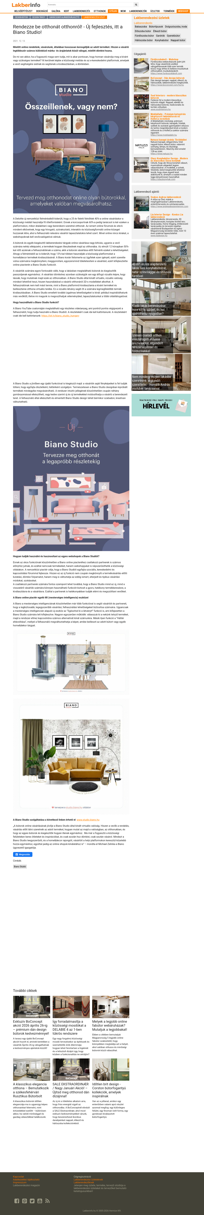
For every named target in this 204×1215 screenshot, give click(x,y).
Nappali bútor (178, 40)
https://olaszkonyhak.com (163, 179)
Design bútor (21, 17)
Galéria (56, 11)
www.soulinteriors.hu (161, 109)
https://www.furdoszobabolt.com (166, 73)
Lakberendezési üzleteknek (88, 1179)
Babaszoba (141, 26)
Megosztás (23, 854)
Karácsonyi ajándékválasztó (64, 17)
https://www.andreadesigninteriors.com (169, 206)
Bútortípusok (156, 26)
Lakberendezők (138, 11)
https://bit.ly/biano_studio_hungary (60, 315)
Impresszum (19, 1182)
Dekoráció (42, 11)
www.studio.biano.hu (88, 819)
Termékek (168, 11)
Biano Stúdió (20, 866)
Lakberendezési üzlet (94, 17)
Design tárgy (38, 17)
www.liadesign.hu (159, 236)
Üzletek (155, 11)
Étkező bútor (160, 31)
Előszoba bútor (143, 31)
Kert (66, 11)
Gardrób (160, 35)
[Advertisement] (71, 892)
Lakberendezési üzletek (151, 18)
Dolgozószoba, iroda (176, 26)
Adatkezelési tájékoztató (26, 1179)
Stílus (113, 11)
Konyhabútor (162, 40)
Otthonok (100, 11)
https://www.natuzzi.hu (162, 154)
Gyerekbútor (173, 35)
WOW (123, 11)
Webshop (183, 11)
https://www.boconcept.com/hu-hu (167, 85)
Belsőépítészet (23, 11)
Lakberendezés (81, 11)
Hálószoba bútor (144, 40)
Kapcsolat (18, 1176)
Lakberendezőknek (84, 1182)
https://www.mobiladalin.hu (164, 135)
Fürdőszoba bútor (144, 35)
